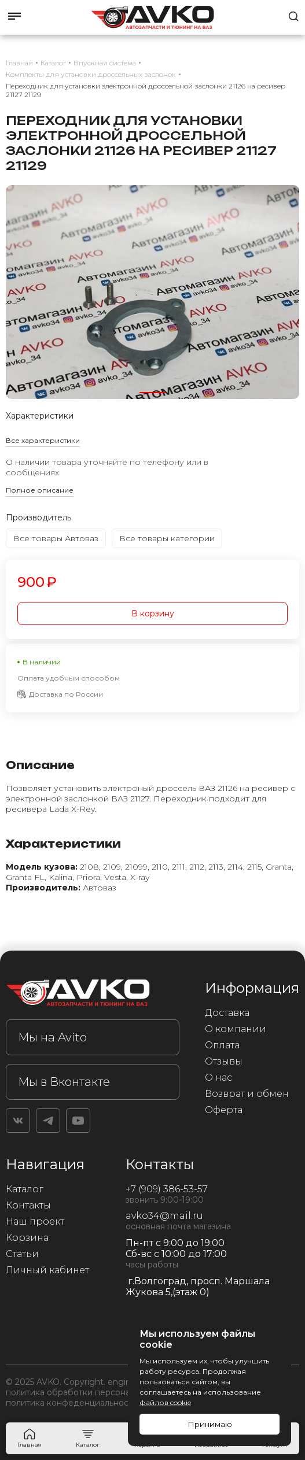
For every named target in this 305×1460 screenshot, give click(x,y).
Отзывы (223, 1061)
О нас (218, 1077)
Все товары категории (167, 538)
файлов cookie (165, 1402)
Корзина (27, 1237)
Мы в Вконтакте (64, 1082)
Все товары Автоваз (55, 538)
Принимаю (210, 1424)
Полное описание (40, 490)
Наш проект (35, 1221)
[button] (152, 392)
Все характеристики (43, 440)
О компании (235, 1028)
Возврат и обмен (247, 1093)
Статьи (22, 1253)
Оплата (222, 1045)
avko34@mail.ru (164, 1215)
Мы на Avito (52, 1037)
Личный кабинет (47, 1270)
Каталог (24, 1189)
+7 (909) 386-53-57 (167, 1189)
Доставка (227, 1012)
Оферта (223, 1109)
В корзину (152, 613)
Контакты (28, 1205)
